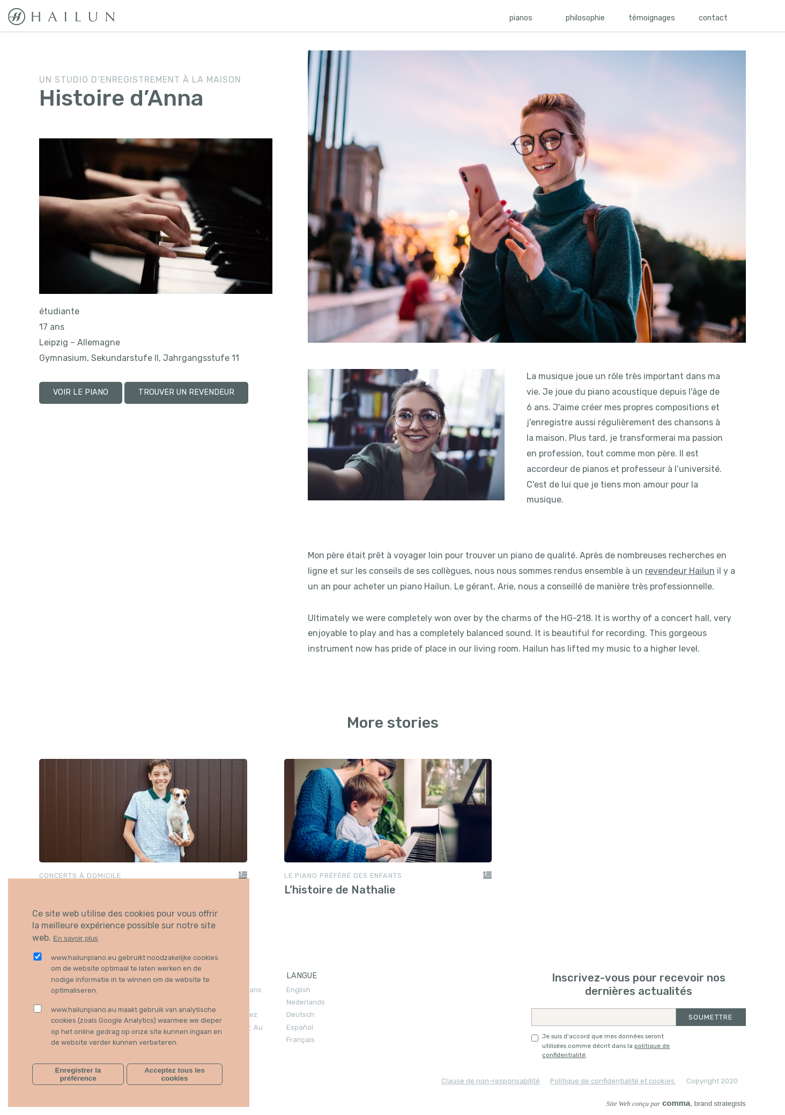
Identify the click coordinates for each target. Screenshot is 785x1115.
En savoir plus (75, 938)
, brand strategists (676, 1103)
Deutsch (300, 1014)
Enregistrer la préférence (78, 1074)
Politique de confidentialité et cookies (613, 1081)
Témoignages (651, 18)
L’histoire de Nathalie (340, 889)
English (298, 990)
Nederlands (305, 1002)
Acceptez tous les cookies (174, 1074)
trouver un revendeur (186, 392)
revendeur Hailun (680, 571)
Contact (713, 18)
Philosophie (585, 18)
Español (299, 1027)
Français (300, 1040)
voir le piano (80, 392)
